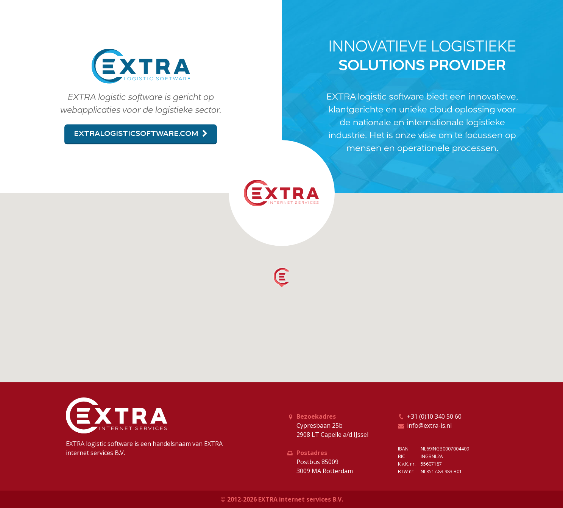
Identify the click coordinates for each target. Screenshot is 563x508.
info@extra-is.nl (429, 425)
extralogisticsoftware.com (140, 133)
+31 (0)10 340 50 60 (434, 416)
